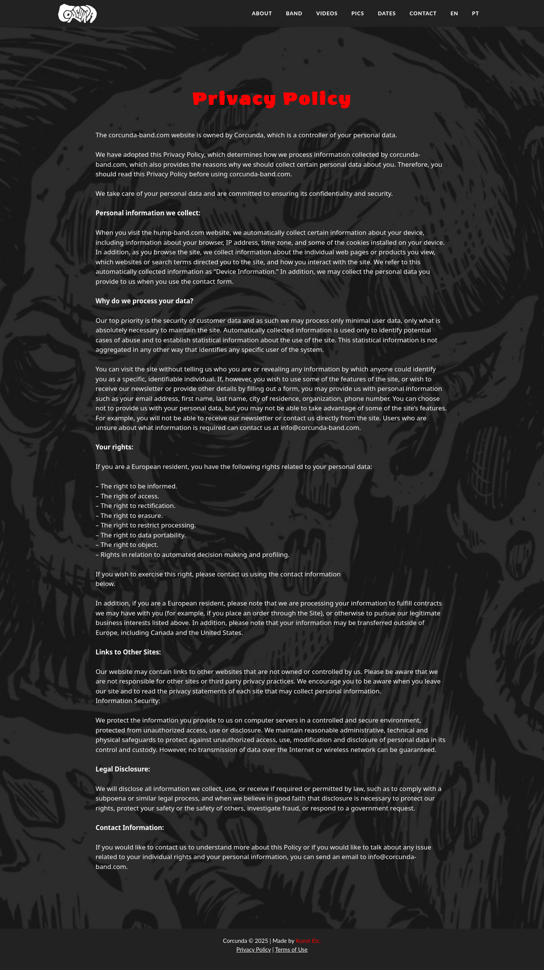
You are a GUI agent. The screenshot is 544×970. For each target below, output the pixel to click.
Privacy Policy (253, 949)
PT (475, 13)
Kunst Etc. (308, 940)
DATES (387, 13)
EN (454, 13)
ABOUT (262, 13)
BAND (294, 13)
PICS (357, 13)
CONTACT (423, 13)
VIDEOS (327, 13)
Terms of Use (291, 949)
